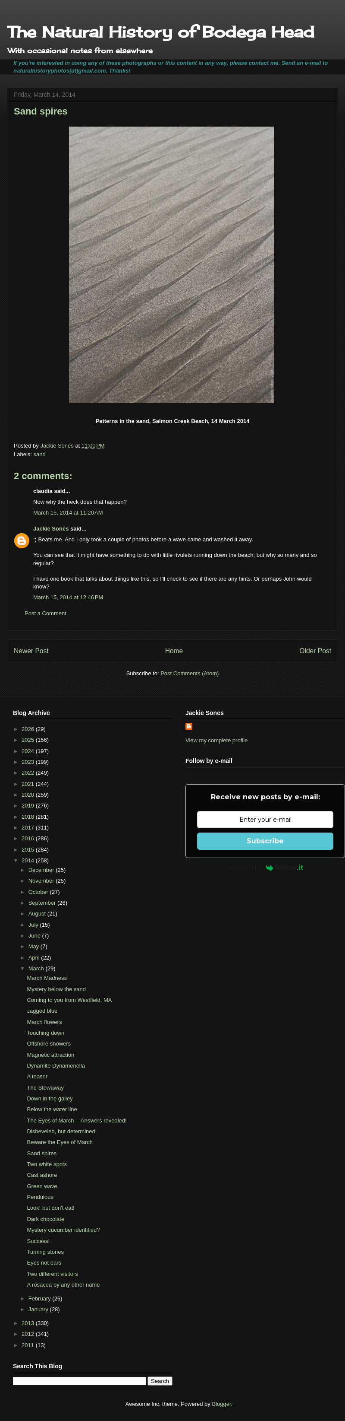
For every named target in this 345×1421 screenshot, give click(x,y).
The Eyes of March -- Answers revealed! (76, 1120)
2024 (29, 751)
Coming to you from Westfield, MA (69, 1000)
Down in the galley (49, 1098)
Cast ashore (42, 1175)
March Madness (46, 978)
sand (40, 454)
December (42, 870)
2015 (29, 849)
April (34, 957)
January (39, 1309)
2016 (29, 838)
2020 (29, 795)
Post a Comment (45, 613)
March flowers (44, 1022)
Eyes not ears (44, 1262)
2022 (29, 772)
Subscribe (265, 841)
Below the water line (52, 1109)
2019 (29, 805)
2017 (29, 827)
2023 (29, 762)
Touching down (45, 1033)
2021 (29, 784)
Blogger (221, 1404)
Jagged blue (42, 1011)
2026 (29, 729)
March (37, 968)
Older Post (315, 651)
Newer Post (31, 651)
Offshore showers (49, 1043)
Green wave (42, 1186)
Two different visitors (52, 1274)
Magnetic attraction (50, 1055)
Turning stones (45, 1252)
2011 (29, 1345)
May (34, 946)
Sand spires (41, 1153)
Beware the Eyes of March (59, 1142)
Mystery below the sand (56, 989)
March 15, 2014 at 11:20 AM (68, 512)
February (40, 1298)
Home (174, 651)
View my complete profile (216, 740)
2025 (29, 740)
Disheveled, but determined (61, 1131)
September (42, 903)
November (42, 880)
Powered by (265, 867)
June (35, 935)
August (37, 913)
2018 (29, 817)
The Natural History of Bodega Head (160, 31)
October (39, 892)
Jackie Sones (51, 528)
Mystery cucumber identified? (63, 1230)
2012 (29, 1334)
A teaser (37, 1076)
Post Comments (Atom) (189, 673)
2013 (29, 1323)
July (34, 925)
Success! (38, 1241)
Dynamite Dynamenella (56, 1065)
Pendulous (40, 1197)
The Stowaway (45, 1087)
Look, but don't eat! (50, 1208)
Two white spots (47, 1164)
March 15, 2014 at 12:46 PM (68, 597)
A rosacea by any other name (63, 1284)
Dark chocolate (45, 1219)
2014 (29, 860)
